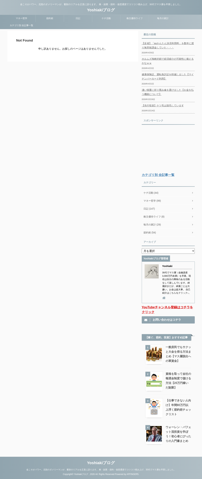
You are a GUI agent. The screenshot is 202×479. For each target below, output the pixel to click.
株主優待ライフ (135, 18)
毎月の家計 (163, 18)
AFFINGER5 (133, 474)
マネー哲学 (21, 18)
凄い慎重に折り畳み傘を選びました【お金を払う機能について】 (168, 92)
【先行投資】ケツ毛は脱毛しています (163, 105)
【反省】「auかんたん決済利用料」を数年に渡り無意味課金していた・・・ (168, 45)
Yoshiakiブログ (101, 10)
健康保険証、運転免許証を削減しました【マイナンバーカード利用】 (168, 76)
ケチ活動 (106, 18)
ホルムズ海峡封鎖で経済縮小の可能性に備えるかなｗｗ (168, 60)
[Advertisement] (168, 149)
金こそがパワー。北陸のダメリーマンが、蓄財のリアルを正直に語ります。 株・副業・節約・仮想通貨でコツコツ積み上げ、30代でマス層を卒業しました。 (101, 469)
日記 (78, 18)
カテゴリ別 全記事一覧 (21, 25)
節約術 (49, 18)
